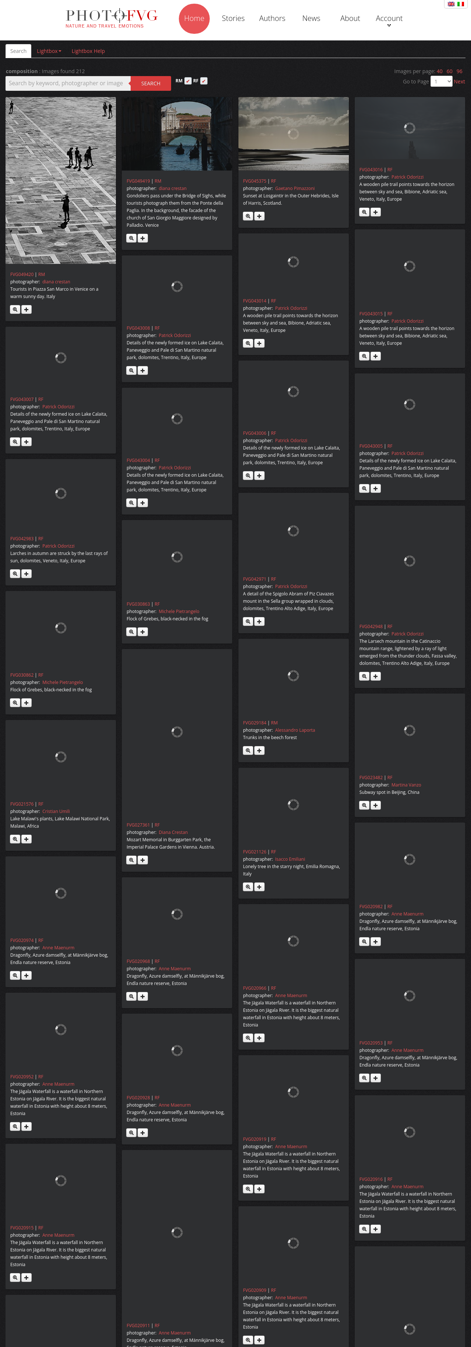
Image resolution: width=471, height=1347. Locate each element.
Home (194, 18)
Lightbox (49, 50)
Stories (233, 18)
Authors (272, 18)
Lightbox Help (88, 50)
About (350, 18)
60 (450, 71)
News (311, 18)
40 (440, 71)
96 (460, 71)
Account (389, 19)
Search (18, 50)
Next (459, 81)
